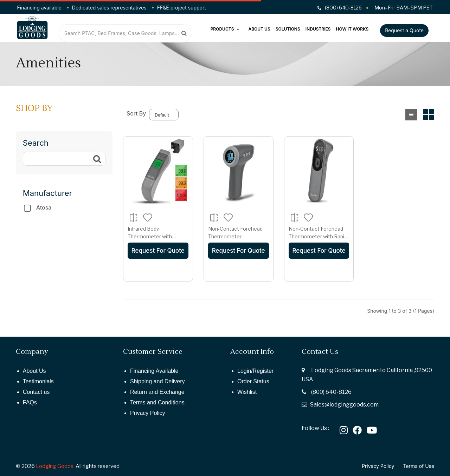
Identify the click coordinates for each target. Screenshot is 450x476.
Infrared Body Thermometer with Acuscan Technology (152, 236)
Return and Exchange (157, 392)
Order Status (253, 381)
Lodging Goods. (55, 466)
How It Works (352, 29)
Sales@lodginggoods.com (344, 404)
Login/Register (255, 371)
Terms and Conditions (157, 402)
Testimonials (38, 381)
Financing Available (154, 371)
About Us (259, 29)
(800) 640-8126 (331, 392)
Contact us (36, 392)
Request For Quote (158, 250)
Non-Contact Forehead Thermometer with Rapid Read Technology (318, 236)
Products (225, 29)
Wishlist (247, 392)
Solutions (288, 29)
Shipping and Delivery (157, 381)
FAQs (30, 402)
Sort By (136, 113)
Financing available (39, 8)
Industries (318, 29)
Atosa (44, 207)
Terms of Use (419, 466)
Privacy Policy (147, 413)
